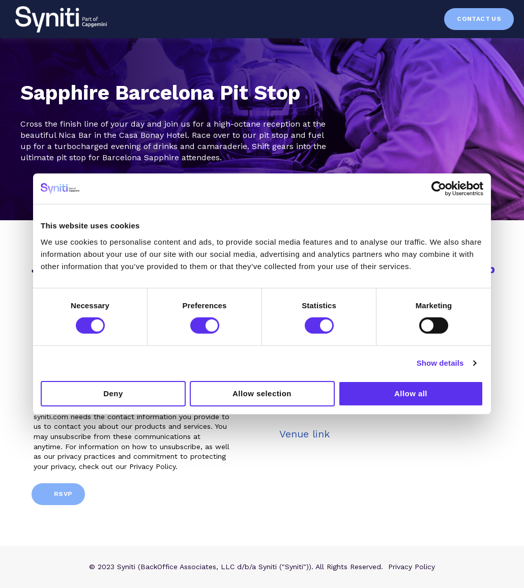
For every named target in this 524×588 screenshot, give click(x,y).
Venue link (304, 434)
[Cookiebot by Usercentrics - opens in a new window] (438, 188)
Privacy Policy (411, 567)
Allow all (410, 393)
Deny (113, 393)
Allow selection (262, 393)
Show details (440, 363)
